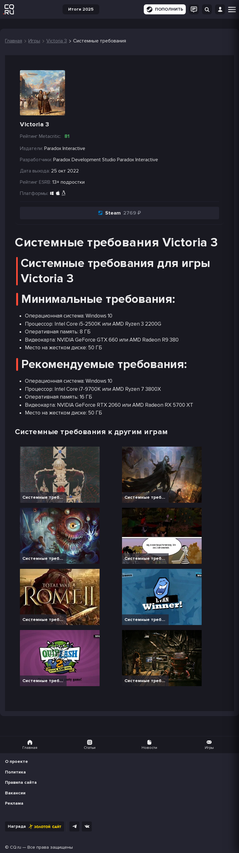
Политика (15, 772)
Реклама (14, 803)
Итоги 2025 (81, 9)
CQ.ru (15, 847)
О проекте (16, 761)
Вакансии (15, 793)
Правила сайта (21, 782)
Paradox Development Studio (84, 160)
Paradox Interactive (137, 160)
